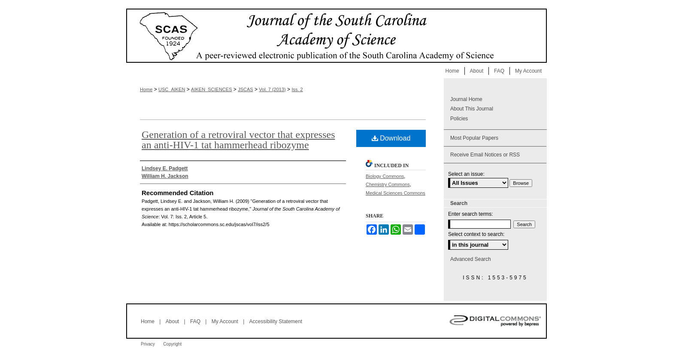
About (172, 321)
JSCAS (245, 89)
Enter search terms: (470, 214)
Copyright (172, 344)
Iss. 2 (297, 89)
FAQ (195, 321)
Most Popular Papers (474, 138)
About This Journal (471, 109)
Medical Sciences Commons (395, 193)
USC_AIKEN (171, 89)
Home (146, 89)
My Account (225, 321)
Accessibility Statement (275, 321)
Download (391, 138)
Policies (459, 119)
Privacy (148, 344)
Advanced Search (470, 259)
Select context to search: (476, 234)
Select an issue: (466, 174)
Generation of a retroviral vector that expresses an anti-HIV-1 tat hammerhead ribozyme (238, 139)
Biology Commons (385, 176)
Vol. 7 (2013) (272, 89)
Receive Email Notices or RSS (485, 155)
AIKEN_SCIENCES (211, 89)
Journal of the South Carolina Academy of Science (336, 36)
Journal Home (466, 99)
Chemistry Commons (388, 184)
